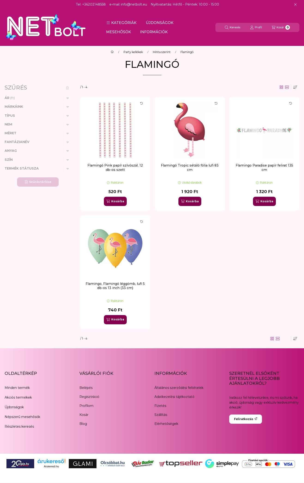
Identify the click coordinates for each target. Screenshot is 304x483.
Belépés (86, 388)
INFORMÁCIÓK (154, 32)
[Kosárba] (115, 201)
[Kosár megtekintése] (280, 27)
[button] (121, 22)
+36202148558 (94, 4)
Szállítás (160, 415)
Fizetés (160, 406)
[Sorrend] (295, 87)
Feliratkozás (245, 419)
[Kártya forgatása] (141, 103)
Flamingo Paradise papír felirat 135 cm (264, 167)
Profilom (86, 406)
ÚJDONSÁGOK (159, 23)
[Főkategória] (112, 52)
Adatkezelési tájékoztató (174, 397)
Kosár (83, 415)
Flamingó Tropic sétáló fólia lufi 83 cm (190, 167)
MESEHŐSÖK (118, 32)
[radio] (287, 87)
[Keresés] (233, 27)
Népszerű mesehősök (22, 417)
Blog (83, 424)
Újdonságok (14, 407)
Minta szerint (162, 52)
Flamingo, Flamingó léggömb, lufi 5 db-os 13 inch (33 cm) (115, 286)
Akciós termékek (18, 397)
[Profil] (256, 27)
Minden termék (17, 388)
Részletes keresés (19, 426)
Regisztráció (89, 397)
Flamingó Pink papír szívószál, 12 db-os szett (115, 167)
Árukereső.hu (51, 466)
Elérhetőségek (166, 424)
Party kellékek (133, 52)
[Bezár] (295, 4)
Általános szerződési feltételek (178, 388)
